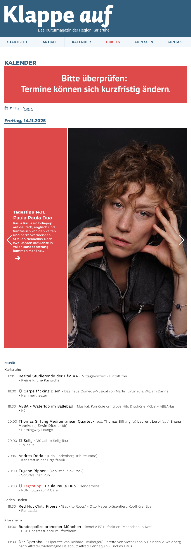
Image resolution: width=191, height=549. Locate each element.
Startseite (17, 42)
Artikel (50, 42)
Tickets (112, 42)
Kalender (81, 42)
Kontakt (176, 42)
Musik (28, 108)
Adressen (143, 42)
